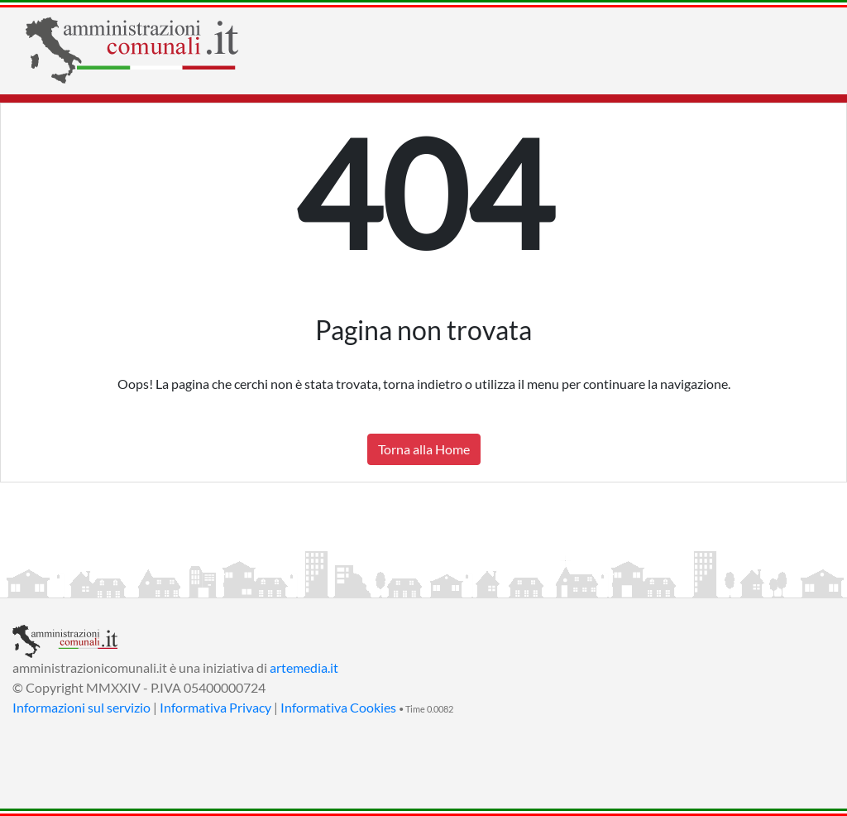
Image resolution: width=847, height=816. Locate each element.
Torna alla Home (424, 449)
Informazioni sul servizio (81, 707)
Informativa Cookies (338, 707)
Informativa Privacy (215, 707)
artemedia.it (304, 667)
